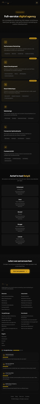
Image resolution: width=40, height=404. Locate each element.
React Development (20, 192)
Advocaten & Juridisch (26, 300)
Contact (27, 396)
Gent (3, 343)
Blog (16, 396)
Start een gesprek (20, 271)
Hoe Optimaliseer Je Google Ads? (29, 322)
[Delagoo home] (7, 2)
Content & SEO (5, 307)
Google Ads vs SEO (6, 320)
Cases (12, 396)
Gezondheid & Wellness (27, 307)
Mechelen (4, 336)
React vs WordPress (6, 318)
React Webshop (5, 309)
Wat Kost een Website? (27, 328)
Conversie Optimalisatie (7, 305)
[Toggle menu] (36, 2)
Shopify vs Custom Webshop (9, 316)
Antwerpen (4, 338)
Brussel (3, 341)
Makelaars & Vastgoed (26, 303)
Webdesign (4, 303)
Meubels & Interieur (26, 298)
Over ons (21, 396)
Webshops (20, 194)
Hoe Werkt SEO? (25, 324)
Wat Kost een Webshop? (27, 326)
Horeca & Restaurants (26, 305)
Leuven (3, 345)
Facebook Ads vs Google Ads (9, 322)
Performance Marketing (20, 191)
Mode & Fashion (25, 296)
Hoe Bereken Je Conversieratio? (29, 319)
